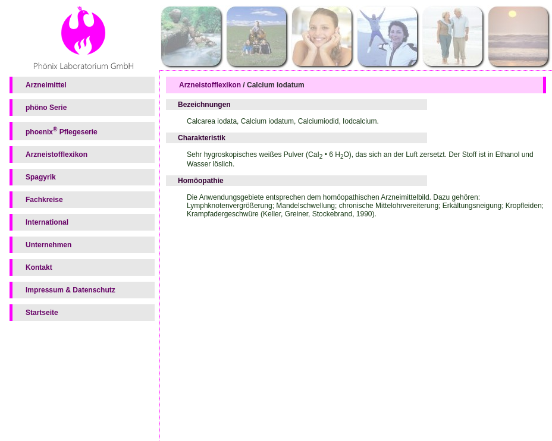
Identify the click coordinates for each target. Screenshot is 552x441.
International (47, 222)
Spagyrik (41, 177)
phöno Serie (46, 107)
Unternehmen (48, 245)
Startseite (42, 312)
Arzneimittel (46, 85)
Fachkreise (44, 200)
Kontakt (39, 267)
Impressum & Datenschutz (70, 290)
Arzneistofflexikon (56, 154)
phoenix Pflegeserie (62, 131)
